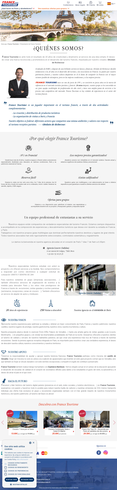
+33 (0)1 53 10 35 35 (55, 254)
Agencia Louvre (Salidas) (58, 247)
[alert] (19, 464)
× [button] (33, 443)
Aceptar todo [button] (11, 480)
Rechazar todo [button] (27, 480)
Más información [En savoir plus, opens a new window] (22, 459)
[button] (19, 484)
